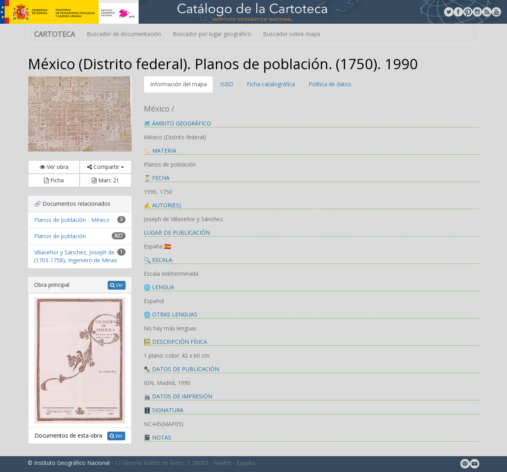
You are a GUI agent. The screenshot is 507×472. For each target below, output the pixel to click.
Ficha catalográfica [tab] (271, 84)
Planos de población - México (72, 220)
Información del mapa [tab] (178, 84)
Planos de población (60, 236)
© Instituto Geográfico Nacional (69, 462)
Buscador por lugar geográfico (212, 34)
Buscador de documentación (124, 34)
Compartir (105, 167)
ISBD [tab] (226, 84)
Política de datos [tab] (330, 84)
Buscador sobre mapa (291, 34)
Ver (116, 285)
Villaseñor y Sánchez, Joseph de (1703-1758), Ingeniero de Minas (75, 256)
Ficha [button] (54, 180)
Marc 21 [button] (105, 180)
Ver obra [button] (54, 167)
